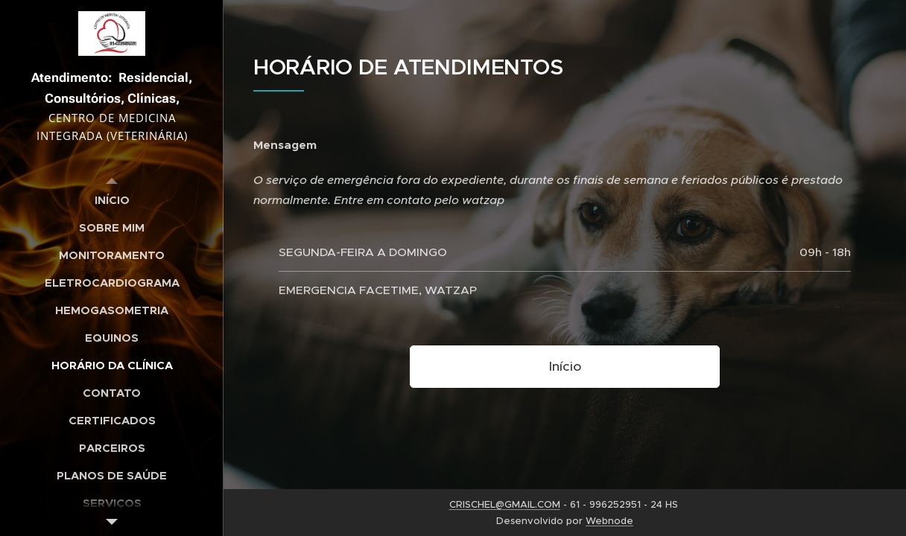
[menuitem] (111, 199)
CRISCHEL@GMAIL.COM (504, 504)
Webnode (609, 520)
